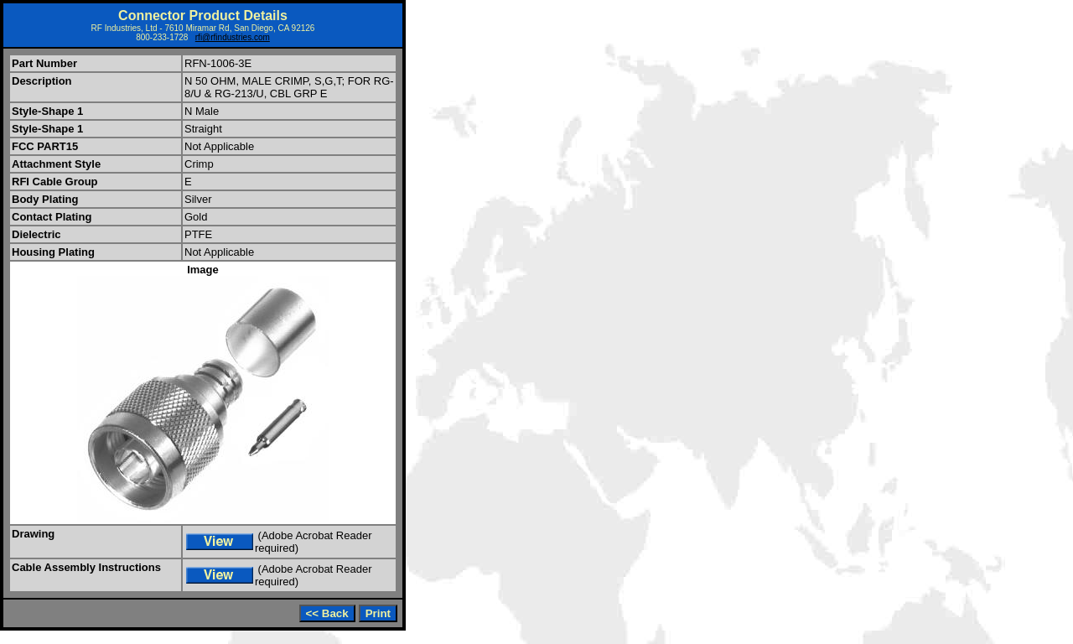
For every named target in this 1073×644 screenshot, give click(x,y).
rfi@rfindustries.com (232, 37)
